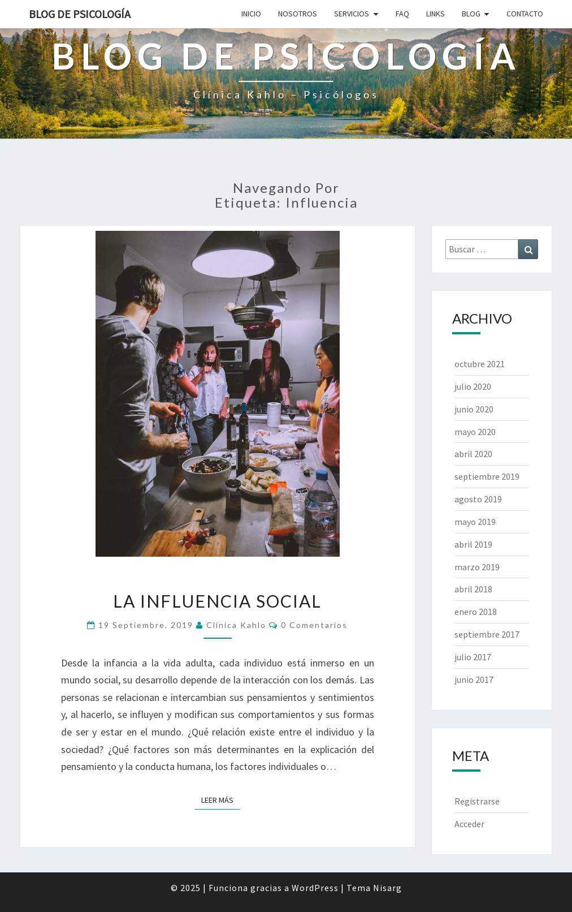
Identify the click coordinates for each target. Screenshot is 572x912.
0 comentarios (314, 625)
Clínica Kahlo (236, 625)
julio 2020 (472, 386)
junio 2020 (473, 409)
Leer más (220, 799)
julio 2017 (472, 657)
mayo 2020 (475, 431)
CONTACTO (524, 13)
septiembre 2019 (486, 476)
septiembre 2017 (486, 634)
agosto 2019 (478, 499)
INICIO (251, 13)
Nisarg (387, 887)
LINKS (435, 13)
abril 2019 (473, 544)
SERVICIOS (351, 13)
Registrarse (477, 801)
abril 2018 (473, 589)
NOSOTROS (297, 13)
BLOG (471, 13)
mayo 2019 (475, 521)
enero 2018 (475, 611)
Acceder (469, 823)
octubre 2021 (479, 363)
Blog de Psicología (80, 14)
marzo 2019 (477, 567)
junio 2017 (473, 679)
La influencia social (217, 601)
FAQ (402, 13)
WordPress (315, 887)
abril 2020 (473, 453)
